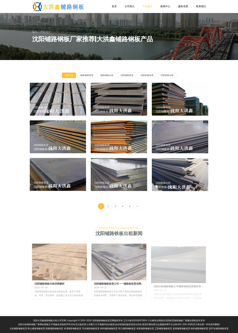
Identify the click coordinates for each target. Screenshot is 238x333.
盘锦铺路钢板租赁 (181, 328)
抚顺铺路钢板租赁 (54, 328)
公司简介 (130, 6)
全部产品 (69, 75)
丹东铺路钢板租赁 (90, 328)
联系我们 (201, 6)
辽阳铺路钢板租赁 (163, 328)
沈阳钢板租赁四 (43, 153)
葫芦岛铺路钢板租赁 (219, 328)
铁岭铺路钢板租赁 (199, 328)
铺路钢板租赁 (86, 75)
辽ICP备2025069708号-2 (136, 320)
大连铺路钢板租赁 (18, 328)
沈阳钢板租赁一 (43, 190)
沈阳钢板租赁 (126, 75)
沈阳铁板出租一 (43, 111)
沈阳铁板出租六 (104, 192)
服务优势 (183, 6)
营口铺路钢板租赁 (127, 328)
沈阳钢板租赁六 (104, 111)
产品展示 (147, 6)
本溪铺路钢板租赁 (72, 328)
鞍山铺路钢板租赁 (36, 328)
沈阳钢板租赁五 (165, 111)
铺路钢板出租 (106, 75)
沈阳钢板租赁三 (104, 153)
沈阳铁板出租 (167, 75)
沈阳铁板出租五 (165, 193)
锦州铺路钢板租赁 (109, 328)
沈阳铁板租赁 (147, 75)
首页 (114, 6)
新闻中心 (165, 6)
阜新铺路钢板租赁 (145, 328)
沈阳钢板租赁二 (165, 153)
